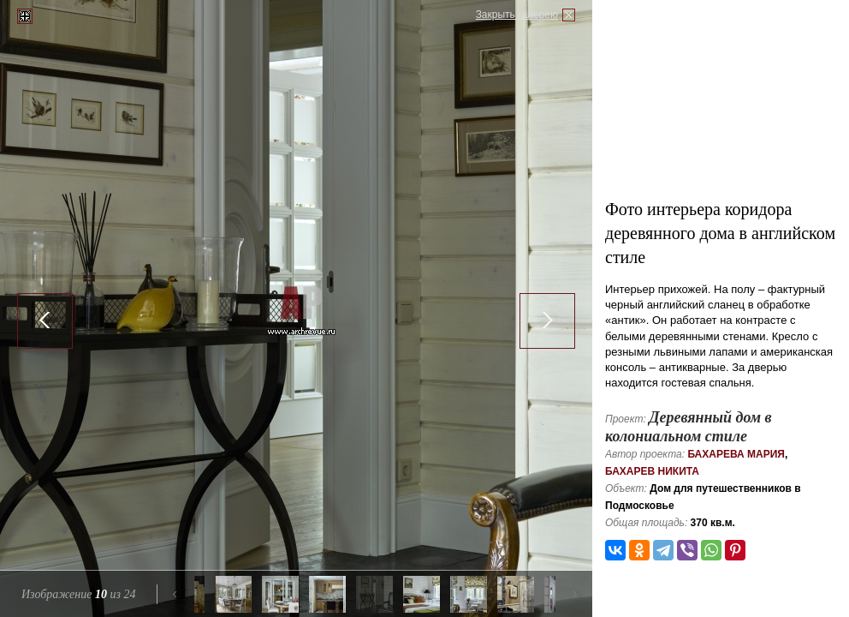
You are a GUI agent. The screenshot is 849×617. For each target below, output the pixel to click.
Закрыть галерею (517, 15)
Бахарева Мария (736, 454)
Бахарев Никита (652, 471)
